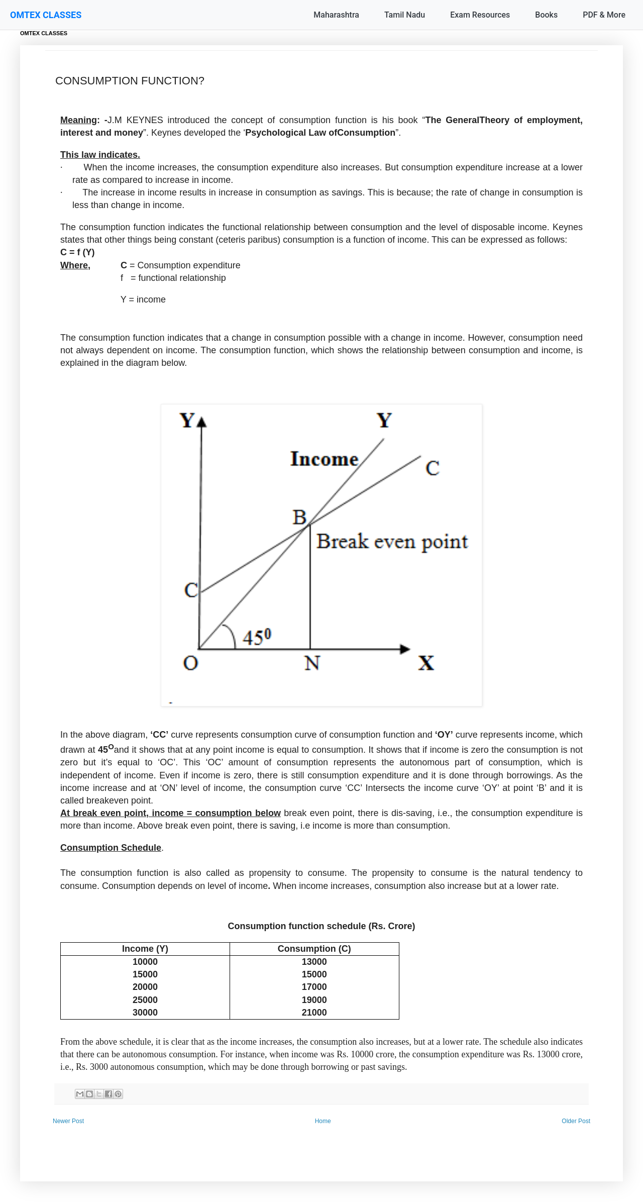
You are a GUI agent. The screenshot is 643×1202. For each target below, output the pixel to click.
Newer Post (68, 1121)
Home (323, 1121)
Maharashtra (336, 15)
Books (546, 15)
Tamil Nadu (404, 15)
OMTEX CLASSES (45, 15)
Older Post (576, 1121)
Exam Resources (480, 15)
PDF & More (604, 15)
